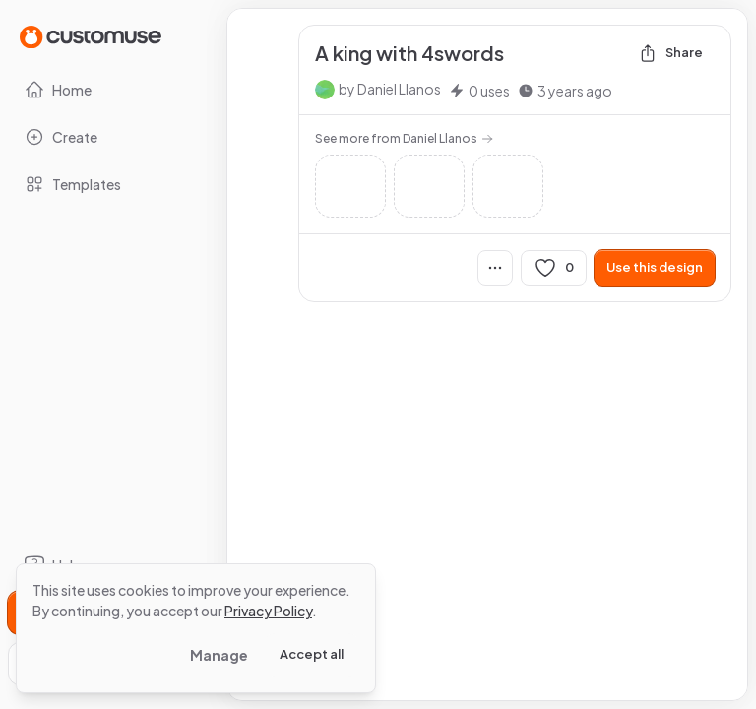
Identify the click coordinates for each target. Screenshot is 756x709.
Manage (219, 655)
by (390, 88)
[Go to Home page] (90, 36)
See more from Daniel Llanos (404, 138)
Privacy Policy (268, 610)
